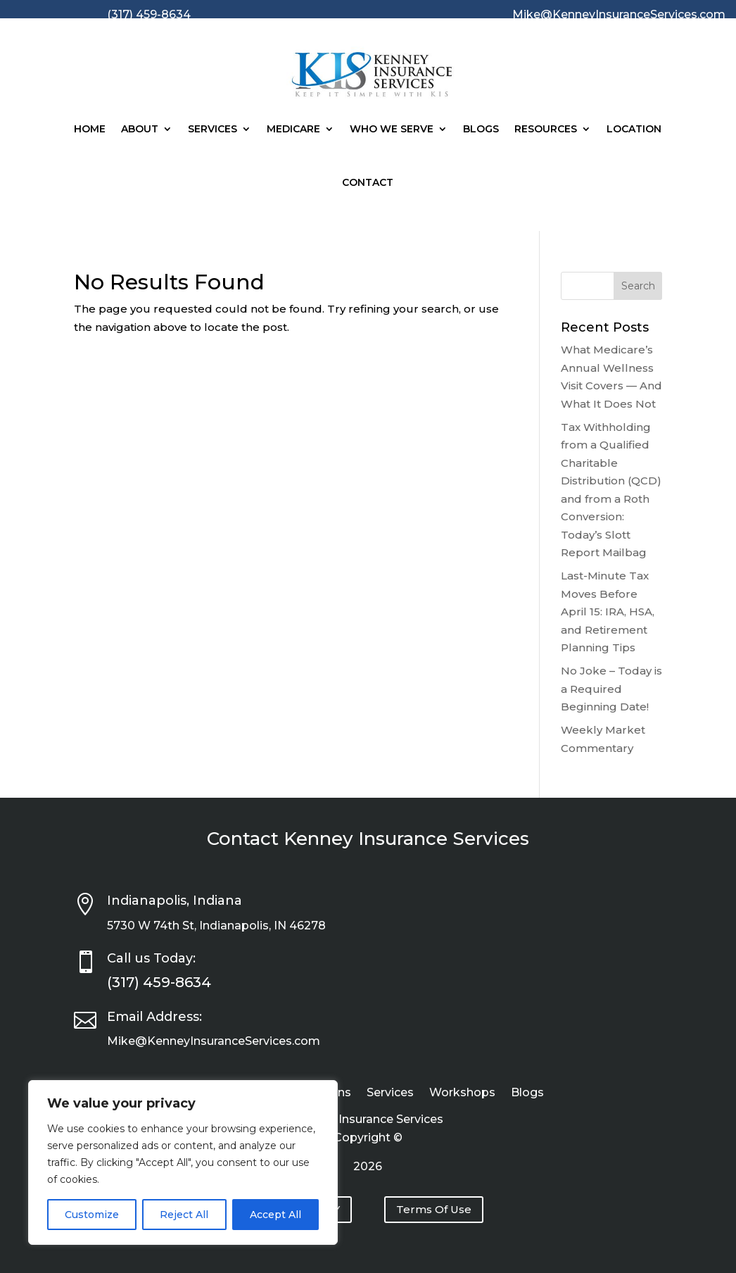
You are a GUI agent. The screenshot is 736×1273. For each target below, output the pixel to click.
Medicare (293, 129)
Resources (545, 129)
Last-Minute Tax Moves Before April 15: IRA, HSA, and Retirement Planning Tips (607, 611)
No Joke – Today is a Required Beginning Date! (611, 688)
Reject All (184, 1214)
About (139, 129)
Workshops (462, 1093)
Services (212, 129)
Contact (367, 182)
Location (634, 129)
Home (90, 129)
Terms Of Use (433, 1209)
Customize (92, 1214)
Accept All (275, 1214)
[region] (183, 1162)
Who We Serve (391, 129)
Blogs (481, 129)
